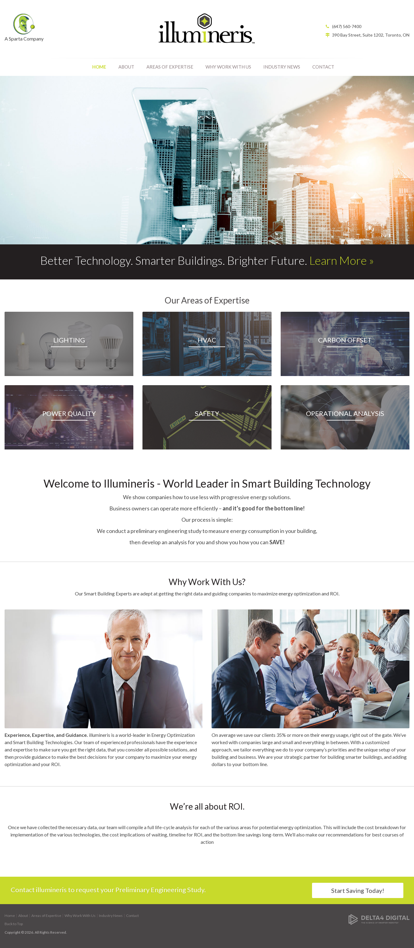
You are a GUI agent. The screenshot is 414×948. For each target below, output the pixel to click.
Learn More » (341, 260)
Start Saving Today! (357, 890)
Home (99, 66)
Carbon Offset (345, 340)
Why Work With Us (228, 66)
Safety (207, 413)
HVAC (207, 340)
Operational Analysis (345, 413)
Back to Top (14, 923)
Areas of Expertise (169, 66)
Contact (323, 66)
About (126, 66)
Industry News (281, 66)
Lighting (69, 340)
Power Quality (69, 413)
